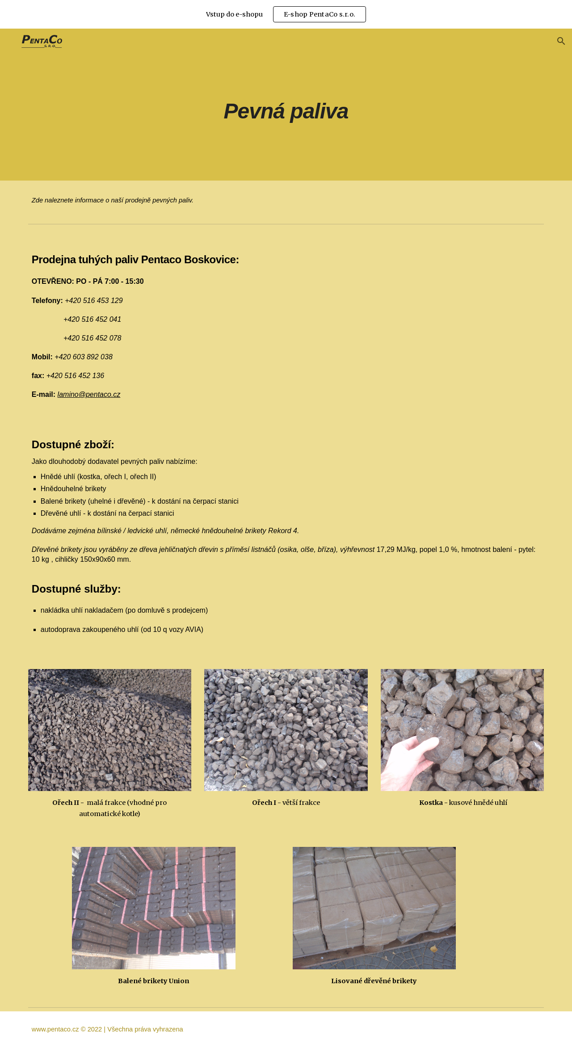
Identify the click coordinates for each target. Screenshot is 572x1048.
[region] (286, 14)
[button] (561, 41)
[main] (286, 104)
